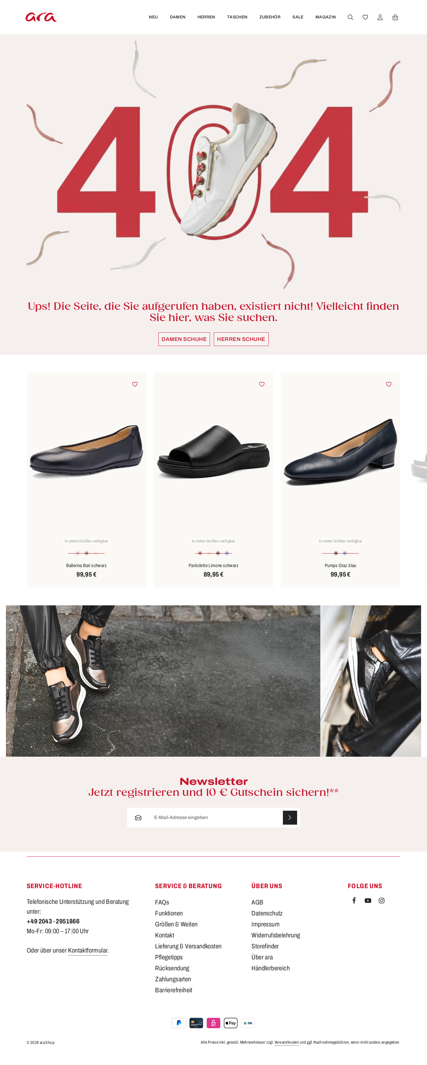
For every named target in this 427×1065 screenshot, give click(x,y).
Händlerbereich (270, 977)
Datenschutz (267, 922)
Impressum (265, 933)
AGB (257, 911)
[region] (213, 489)
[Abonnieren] (290, 827)
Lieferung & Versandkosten (188, 955)
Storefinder (265, 955)
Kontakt (164, 944)
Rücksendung (172, 977)
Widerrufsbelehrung (275, 944)
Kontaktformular (88, 960)
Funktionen (169, 922)
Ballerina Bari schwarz (86, 574)
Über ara (262, 966)
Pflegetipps (169, 966)
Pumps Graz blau (340, 574)
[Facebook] (355, 911)
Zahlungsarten (173, 988)
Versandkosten (287, 1052)
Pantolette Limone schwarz (213, 574)
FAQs (162, 911)
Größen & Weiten (176, 933)
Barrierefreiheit (173, 999)
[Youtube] (368, 911)
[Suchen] (350, 22)
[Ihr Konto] (380, 22)
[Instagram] (381, 911)
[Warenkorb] (395, 22)
